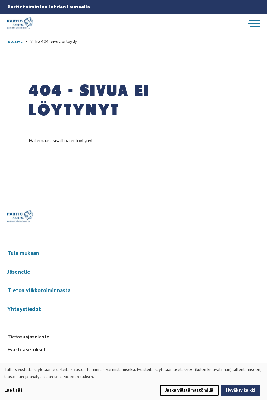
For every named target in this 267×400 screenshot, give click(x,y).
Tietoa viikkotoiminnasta (38, 290)
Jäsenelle (18, 271)
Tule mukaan (23, 253)
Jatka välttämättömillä (189, 390)
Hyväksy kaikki (240, 390)
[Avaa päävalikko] (254, 24)
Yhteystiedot (24, 308)
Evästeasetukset (26, 349)
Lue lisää (13, 390)
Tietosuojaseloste (28, 336)
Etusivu (15, 41)
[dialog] (133, 381)
